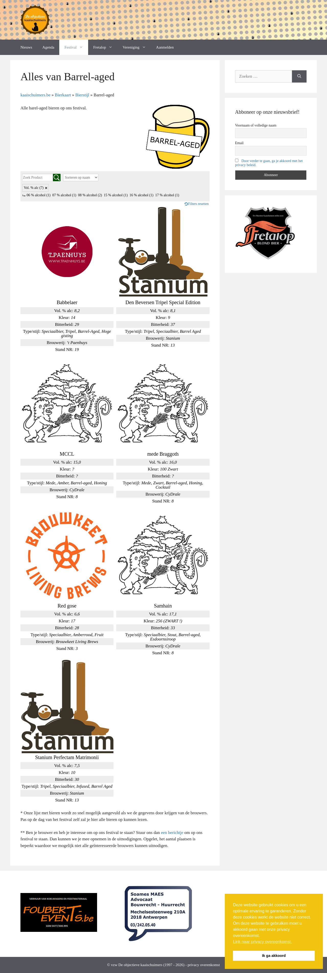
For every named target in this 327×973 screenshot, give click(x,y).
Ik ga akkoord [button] (274, 956)
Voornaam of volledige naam (255, 125)
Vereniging (137, 47)
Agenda (48, 47)
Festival (76, 47)
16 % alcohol (142, 195)
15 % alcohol (116, 195)
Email (239, 143)
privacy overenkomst (204, 965)
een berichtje (172, 832)
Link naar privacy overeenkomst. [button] (262, 942)
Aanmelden (165, 47)
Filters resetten (198, 204)
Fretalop (105, 47)
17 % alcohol (167, 195)
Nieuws (26, 47)
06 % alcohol (39, 195)
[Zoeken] (299, 76)
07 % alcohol (64, 195)
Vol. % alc (34, 188)
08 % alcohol (90, 195)
